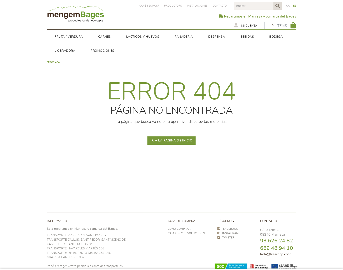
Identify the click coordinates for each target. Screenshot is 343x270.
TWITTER (225, 237)
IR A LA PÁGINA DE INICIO (171, 140)
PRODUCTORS (173, 5)
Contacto (220, 5)
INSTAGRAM (228, 233)
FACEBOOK (227, 229)
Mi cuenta (245, 25)
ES (294, 5)
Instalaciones (197, 5)
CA (288, 5)
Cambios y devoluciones (186, 233)
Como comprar (179, 229)
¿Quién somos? (149, 5)
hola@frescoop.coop (276, 254)
